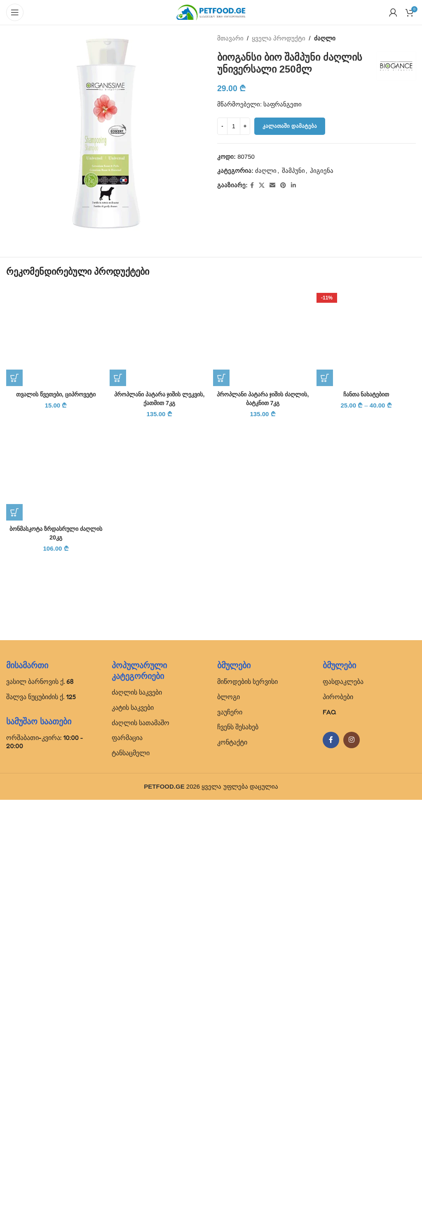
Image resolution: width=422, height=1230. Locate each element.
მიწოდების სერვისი (247, 1111)
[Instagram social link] (351, 1170)
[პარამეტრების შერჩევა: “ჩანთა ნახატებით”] (324, 378)
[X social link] (261, 185)
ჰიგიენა (321, 170)
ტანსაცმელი (131, 1183)
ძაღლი (324, 38)
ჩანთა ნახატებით (366, 394)
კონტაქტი (232, 1172)
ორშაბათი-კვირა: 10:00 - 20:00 (44, 1171)
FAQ (329, 1142)
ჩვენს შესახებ (237, 1157)
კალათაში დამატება (290, 126)
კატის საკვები (133, 1137)
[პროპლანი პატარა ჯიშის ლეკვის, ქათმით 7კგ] (159, 336)
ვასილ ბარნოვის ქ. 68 (40, 1111)
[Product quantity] (233, 126)
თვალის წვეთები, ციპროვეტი (56, 913)
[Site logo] (211, 11)
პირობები (338, 1127)
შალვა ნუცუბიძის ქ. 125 (41, 1127)
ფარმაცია (127, 1168)
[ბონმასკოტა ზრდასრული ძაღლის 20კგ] (56, 981)
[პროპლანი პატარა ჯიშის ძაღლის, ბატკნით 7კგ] (262, 336)
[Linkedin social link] (293, 185)
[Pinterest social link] (283, 185)
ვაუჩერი (229, 1142)
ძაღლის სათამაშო (140, 1152)
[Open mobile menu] (15, 12)
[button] (14, 897)
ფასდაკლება (343, 1111)
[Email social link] (272, 185)
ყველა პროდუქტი (278, 38)
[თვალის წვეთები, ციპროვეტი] (56, 596)
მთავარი (230, 38)
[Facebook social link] (252, 185)
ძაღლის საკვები (137, 1122)
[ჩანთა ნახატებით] (366, 336)
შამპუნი (293, 170)
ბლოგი (228, 1127)
